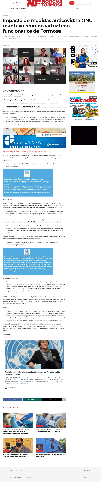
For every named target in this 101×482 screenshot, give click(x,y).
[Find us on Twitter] (20, 3)
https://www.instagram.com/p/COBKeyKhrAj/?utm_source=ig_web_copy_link (24, 151)
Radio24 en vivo (19, 471)
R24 (71, 3)
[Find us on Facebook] (10, 3)
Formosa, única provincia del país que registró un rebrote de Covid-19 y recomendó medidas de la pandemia (16, 431)
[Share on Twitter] (52, 399)
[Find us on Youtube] (16, 3)
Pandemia (5, 15)
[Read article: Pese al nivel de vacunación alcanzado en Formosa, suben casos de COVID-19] (18, 445)
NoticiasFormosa (18, 477)
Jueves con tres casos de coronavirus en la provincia (22, 106)
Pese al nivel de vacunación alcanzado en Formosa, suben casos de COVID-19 (30, 103)
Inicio (12, 8)
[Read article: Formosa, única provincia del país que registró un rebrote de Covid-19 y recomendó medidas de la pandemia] (18, 420)
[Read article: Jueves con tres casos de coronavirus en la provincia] (51, 445)
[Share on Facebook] (12, 399)
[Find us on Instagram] (13, 3)
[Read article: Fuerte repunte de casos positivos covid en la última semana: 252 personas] (51, 420)
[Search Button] (88, 8)
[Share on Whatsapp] (32, 399)
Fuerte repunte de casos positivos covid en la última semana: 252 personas (30, 100)
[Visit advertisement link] (34, 138)
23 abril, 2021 (6, 45)
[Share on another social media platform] (64, 399)
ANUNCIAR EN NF (83, 3)
